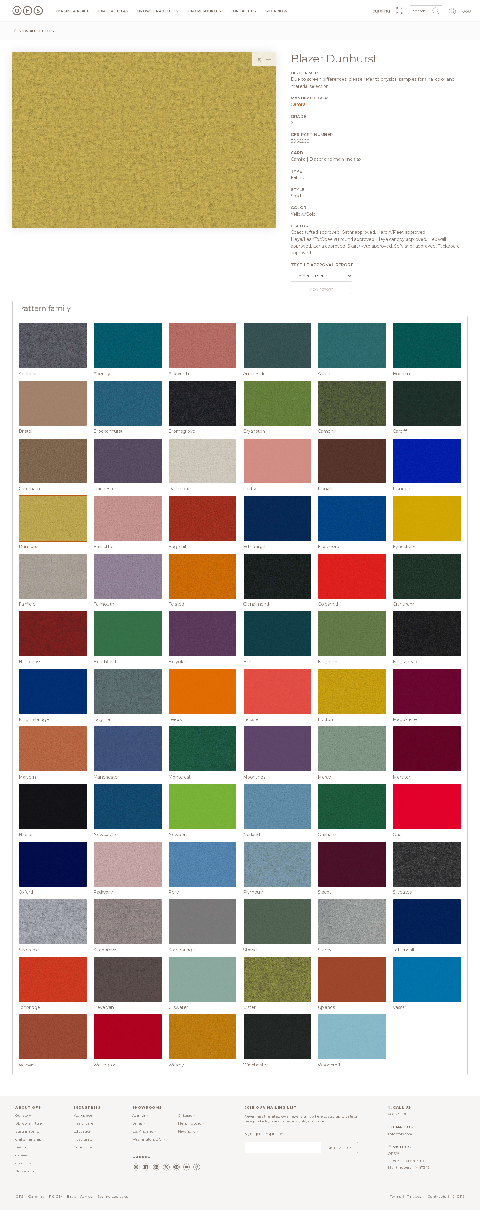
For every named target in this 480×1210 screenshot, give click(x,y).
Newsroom (24, 1171)
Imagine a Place (72, 11)
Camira (298, 104)
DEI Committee (28, 1123)
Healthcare (83, 1123)
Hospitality (83, 1139)
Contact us (243, 11)
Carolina (36, 1196)
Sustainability (27, 1131)
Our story (23, 1115)
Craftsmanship (28, 1139)
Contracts (436, 1196)
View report (321, 289)
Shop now (276, 11)
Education (83, 1131)
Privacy (414, 1196)
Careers (21, 1155)
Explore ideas (113, 11)
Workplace (83, 1115)
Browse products (157, 11)
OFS (19, 1196)
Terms (395, 1196)
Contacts (23, 1163)
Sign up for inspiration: (264, 1134)
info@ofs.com (400, 1134)
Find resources (204, 11)
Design (21, 1147)
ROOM (55, 1196)
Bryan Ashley (80, 1196)
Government (85, 1147)
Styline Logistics (112, 1196)
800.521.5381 (398, 1114)
